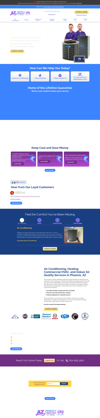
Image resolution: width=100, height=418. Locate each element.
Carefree (45, 394)
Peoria (38, 396)
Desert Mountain (62, 394)
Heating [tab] (39, 223)
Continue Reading (15, 199)
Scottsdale (51, 396)
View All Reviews (16, 203)
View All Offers (50, 170)
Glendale (71, 394)
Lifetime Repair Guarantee (22, 43)
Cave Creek (52, 394)
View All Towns (50, 401)
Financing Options (81, 15)
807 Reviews (21, 182)
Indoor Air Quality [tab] (77, 223)
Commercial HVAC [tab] (57, 223)
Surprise (64, 396)
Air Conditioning (24, 228)
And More (71, 396)
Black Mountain (36, 394)
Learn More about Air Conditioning (27, 240)
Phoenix (44, 396)
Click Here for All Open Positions (54, 7)
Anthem (28, 394)
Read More (79, 3)
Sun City (58, 396)
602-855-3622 (51, 14)
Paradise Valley (31, 396)
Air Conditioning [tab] (22, 223)
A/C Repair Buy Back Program (23, 46)
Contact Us (49, 364)
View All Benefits (16, 352)
